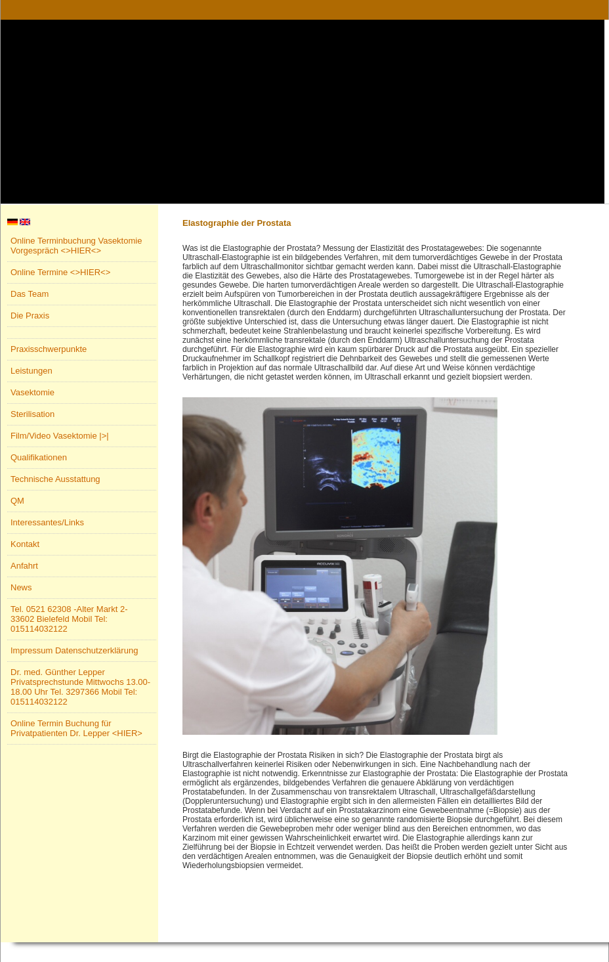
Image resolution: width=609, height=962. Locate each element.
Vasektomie (32, 392)
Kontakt (24, 544)
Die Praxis (29, 315)
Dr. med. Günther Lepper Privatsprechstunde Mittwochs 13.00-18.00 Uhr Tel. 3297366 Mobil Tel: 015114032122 (80, 687)
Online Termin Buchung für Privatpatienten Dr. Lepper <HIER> (76, 728)
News (21, 587)
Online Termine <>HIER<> (60, 272)
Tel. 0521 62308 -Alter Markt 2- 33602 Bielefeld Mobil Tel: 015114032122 (68, 619)
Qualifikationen (38, 457)
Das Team (29, 294)
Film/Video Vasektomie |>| (59, 436)
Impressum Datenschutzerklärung (74, 650)
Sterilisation (32, 414)
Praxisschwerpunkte (48, 349)
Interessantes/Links (47, 522)
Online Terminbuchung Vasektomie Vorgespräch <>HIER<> (76, 245)
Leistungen (31, 371)
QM (17, 501)
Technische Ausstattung (55, 479)
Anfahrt (24, 566)
